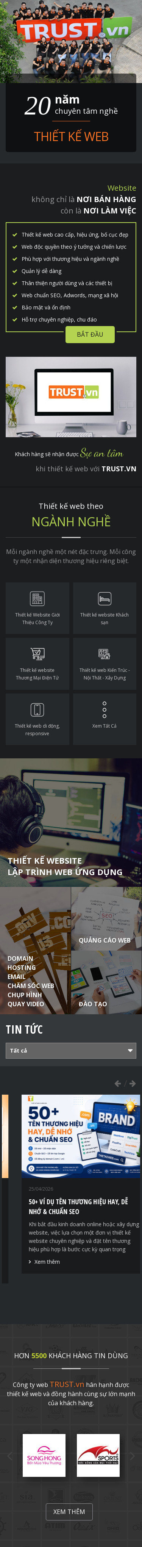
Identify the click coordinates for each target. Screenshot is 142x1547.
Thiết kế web (71, 136)
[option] (44, 1455)
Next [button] (132, 1083)
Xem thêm (69, 1512)
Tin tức (24, 1029)
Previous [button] (117, 1083)
